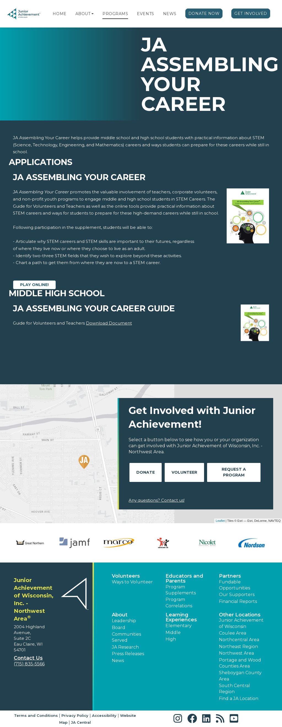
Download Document (109, 323)
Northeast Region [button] (238, 646)
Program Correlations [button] (179, 602)
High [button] (171, 639)
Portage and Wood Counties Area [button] (240, 663)
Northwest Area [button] (236, 653)
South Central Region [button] (234, 688)
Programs (115, 13)
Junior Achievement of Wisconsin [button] (241, 623)
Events (145, 13)
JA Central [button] (81, 722)
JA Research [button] (125, 647)
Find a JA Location (238, 698)
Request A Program (234, 472)
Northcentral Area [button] (239, 639)
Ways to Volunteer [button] (132, 582)
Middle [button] (173, 632)
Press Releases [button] (128, 653)
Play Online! (34, 284)
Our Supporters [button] (236, 594)
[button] (92, 13)
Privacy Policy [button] (74, 715)
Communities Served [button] (126, 637)
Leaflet (220, 520)
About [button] (120, 614)
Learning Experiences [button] (181, 617)
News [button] (118, 660)
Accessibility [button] (104, 715)
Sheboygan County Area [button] (240, 675)
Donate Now (204, 13)
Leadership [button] (124, 620)
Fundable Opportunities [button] (234, 585)
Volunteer (184, 472)
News (170, 13)
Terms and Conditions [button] (36, 715)
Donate (145, 472)
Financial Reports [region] (238, 601)
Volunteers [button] (126, 576)
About (83, 13)
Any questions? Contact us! (157, 500)
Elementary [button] (179, 625)
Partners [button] (230, 576)
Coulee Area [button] (232, 633)
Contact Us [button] (28, 657)
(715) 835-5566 (29, 663)
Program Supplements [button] (181, 590)
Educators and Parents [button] (184, 578)
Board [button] (118, 627)
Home (59, 13)
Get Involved (250, 13)
